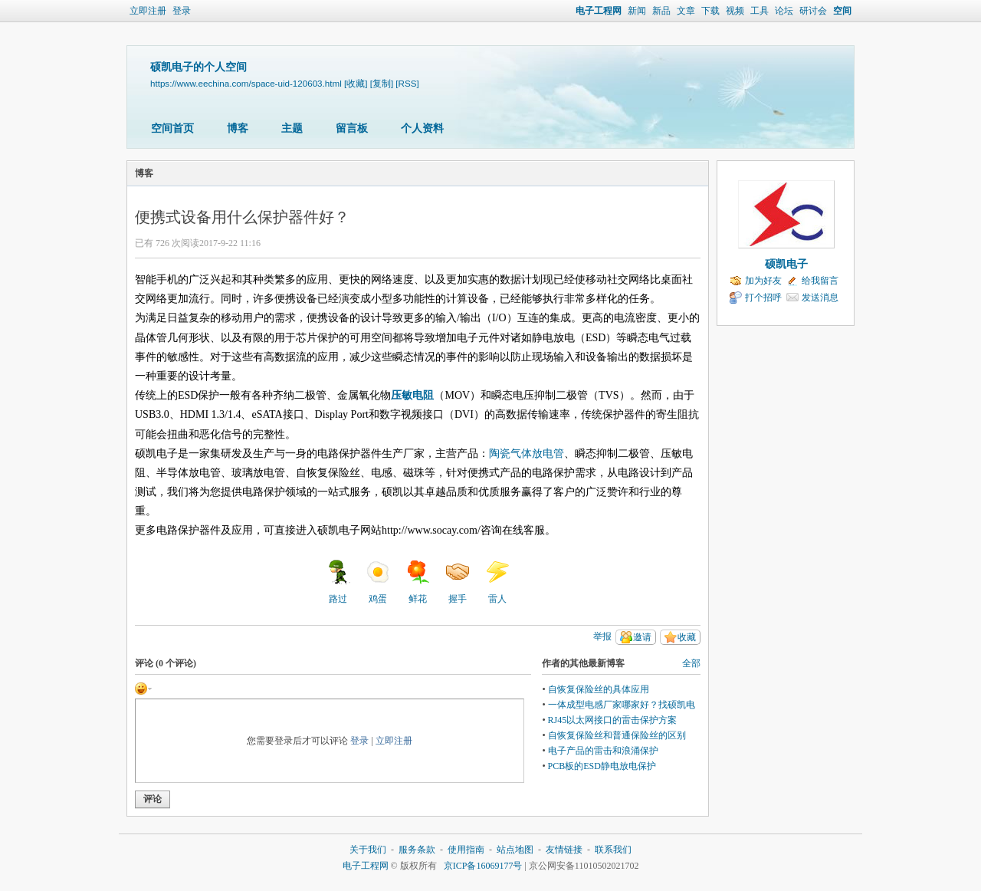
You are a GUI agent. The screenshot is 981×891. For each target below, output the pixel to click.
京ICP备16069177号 (483, 865)
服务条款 (417, 849)
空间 (842, 10)
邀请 (642, 637)
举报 (602, 636)
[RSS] (406, 83)
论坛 (784, 10)
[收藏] (355, 83)
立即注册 (148, 10)
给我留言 (820, 280)
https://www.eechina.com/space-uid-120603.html (246, 83)
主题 (292, 128)
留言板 (352, 128)
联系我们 (613, 849)
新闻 (637, 10)
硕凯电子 (786, 264)
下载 (710, 10)
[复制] (381, 83)
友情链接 (564, 849)
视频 (735, 10)
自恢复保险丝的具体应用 (598, 689)
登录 (181, 10)
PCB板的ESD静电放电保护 (602, 766)
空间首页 (172, 128)
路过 (338, 582)
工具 (759, 10)
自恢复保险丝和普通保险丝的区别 (617, 735)
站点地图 (515, 849)
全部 (691, 663)
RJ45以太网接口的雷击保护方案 (613, 720)
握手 (457, 582)
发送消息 (820, 297)
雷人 (497, 582)
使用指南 (466, 849)
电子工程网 (599, 10)
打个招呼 (763, 297)
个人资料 (422, 128)
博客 (237, 128)
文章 (686, 10)
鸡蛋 (378, 582)
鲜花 (417, 582)
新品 (661, 10)
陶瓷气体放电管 (526, 453)
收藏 (687, 637)
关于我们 (367, 849)
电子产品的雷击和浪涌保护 (603, 750)
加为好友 (763, 280)
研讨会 (813, 10)
